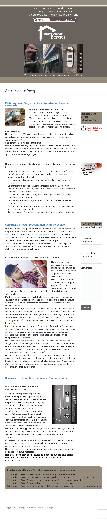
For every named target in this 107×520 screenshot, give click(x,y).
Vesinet (70, 317)
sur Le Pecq (72, 477)
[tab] (53, 490)
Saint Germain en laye (49, 320)
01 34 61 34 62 (61, 20)
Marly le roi (10, 323)
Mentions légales (48, 507)
